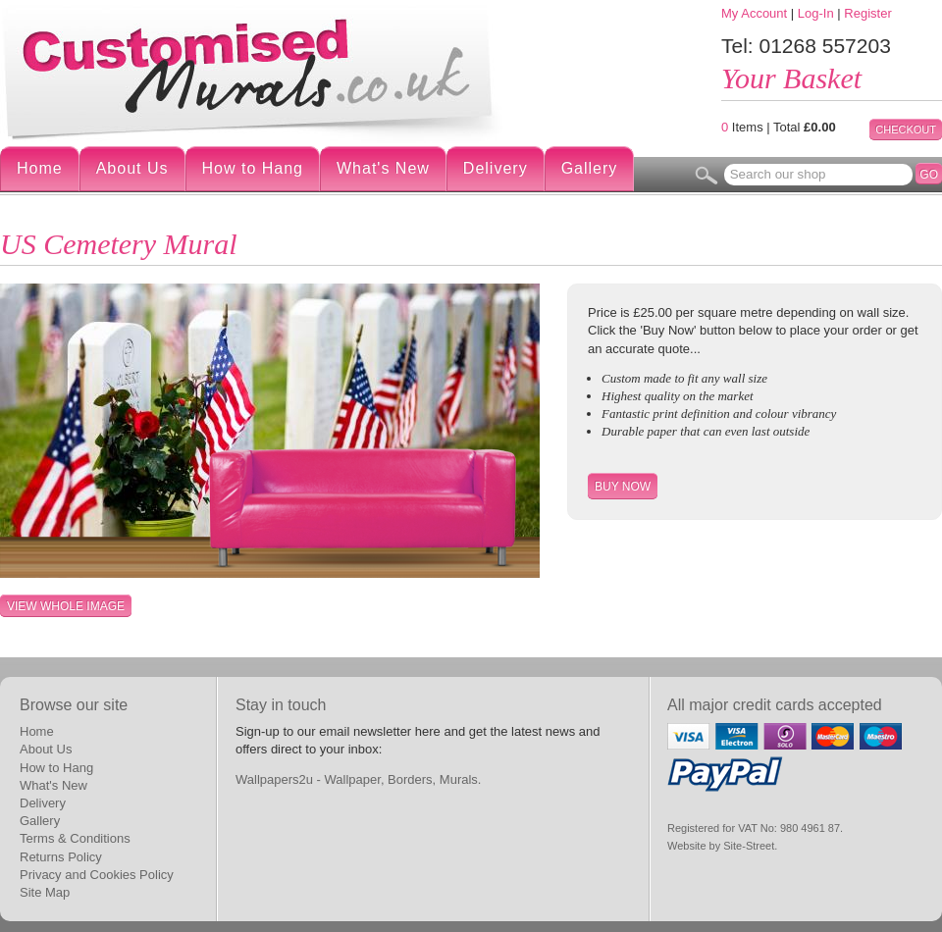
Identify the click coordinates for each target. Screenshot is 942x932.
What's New (383, 168)
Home (40, 168)
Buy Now (623, 486)
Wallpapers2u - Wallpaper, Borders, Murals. (358, 779)
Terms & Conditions (75, 838)
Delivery (495, 168)
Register (867, 13)
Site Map (45, 892)
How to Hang (253, 168)
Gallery (589, 168)
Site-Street (748, 846)
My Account (754, 13)
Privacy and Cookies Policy (97, 874)
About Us (132, 168)
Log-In (816, 13)
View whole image (66, 606)
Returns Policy (61, 857)
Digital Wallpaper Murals (255, 71)
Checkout (905, 129)
